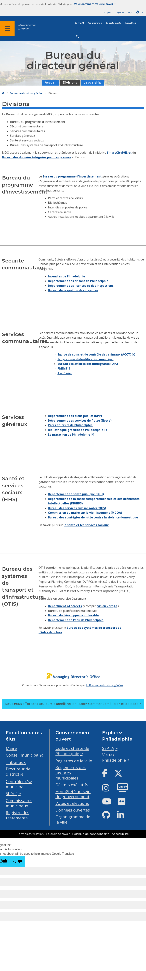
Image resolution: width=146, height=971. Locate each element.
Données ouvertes (72, 810)
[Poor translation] (17, 861)
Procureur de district (18, 771)
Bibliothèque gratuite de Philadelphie (75, 430)
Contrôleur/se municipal (19, 784)
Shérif (11, 793)
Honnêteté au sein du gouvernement (73, 794)
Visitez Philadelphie (114, 757)
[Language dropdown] (140, 12)
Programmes (95, 23)
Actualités (130, 23)
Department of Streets (65, 606)
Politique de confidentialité (90, 834)
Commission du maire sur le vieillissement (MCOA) (85, 513)
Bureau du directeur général (26, 93)
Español (120, 12)
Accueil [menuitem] (50, 82)
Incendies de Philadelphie (66, 276)
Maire (11, 748)
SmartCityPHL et (119, 153)
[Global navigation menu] (7, 28)
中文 (130, 12)
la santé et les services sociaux (86, 525)
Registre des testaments (17, 815)
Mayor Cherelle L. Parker (27, 27)
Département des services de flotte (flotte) (79, 421)
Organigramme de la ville (72, 819)
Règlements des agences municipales (70, 773)
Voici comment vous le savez (95, 4)
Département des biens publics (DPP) (75, 416)
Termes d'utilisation (30, 834)
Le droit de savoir (58, 834)
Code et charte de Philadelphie (72, 750)
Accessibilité (120, 834)
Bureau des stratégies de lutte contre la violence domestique (93, 517)
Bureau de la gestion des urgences (73, 290)
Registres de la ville (73, 761)
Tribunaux (16, 762)
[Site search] (77, 36)
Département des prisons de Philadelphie (78, 281)
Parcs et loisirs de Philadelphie (70, 425)
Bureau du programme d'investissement (72, 176)
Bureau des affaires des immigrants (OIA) (87, 364)
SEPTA (108, 748)
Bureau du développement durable (73, 615)
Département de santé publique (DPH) (76, 494)
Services (79, 23)
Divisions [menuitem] (70, 82)
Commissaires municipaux (19, 803)
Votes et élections (72, 803)
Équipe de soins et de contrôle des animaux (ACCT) (94, 354)
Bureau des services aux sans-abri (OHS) (77, 508)
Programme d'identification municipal (85, 359)
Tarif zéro (64, 373)
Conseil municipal (22, 755)
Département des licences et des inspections (80, 286)
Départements (113, 23)
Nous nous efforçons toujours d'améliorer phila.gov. (73, 704)
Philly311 (63, 368)
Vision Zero (105, 606)
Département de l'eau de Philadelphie (75, 620)
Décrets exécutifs (71, 785)
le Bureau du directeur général (104, 685)
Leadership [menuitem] (92, 82)
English (108, 12)
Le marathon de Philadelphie (69, 435)
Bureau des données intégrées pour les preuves (36, 157)
